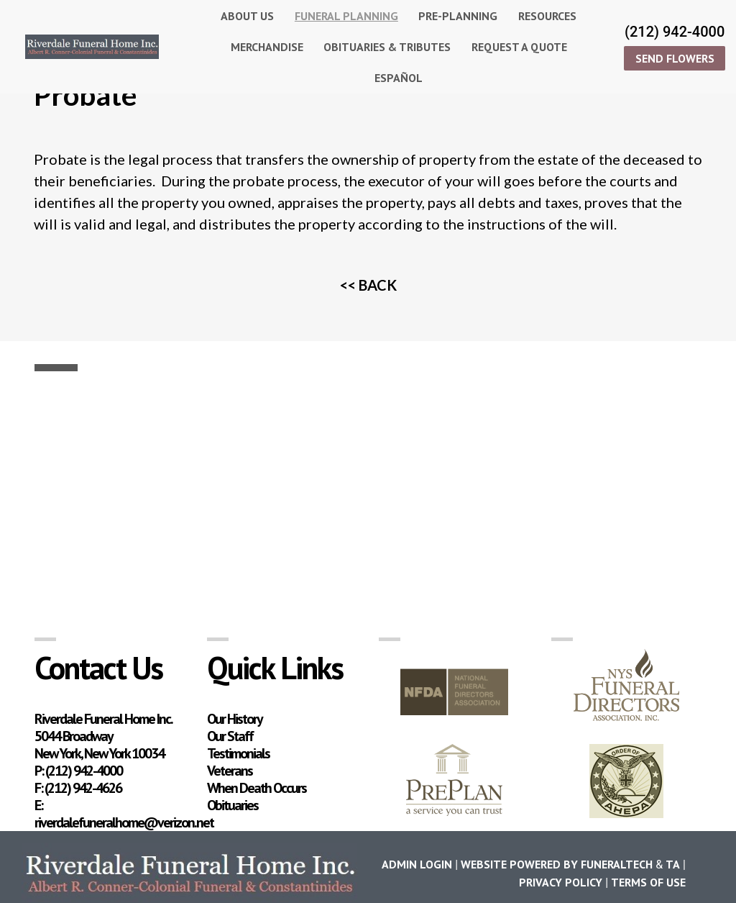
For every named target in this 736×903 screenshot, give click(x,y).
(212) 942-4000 (674, 31)
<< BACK (368, 285)
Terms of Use (648, 882)
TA (673, 864)
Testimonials (238, 753)
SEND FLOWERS (674, 58)
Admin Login (417, 864)
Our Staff (230, 736)
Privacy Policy (560, 882)
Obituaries (232, 805)
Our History (234, 718)
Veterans (229, 770)
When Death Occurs (256, 788)
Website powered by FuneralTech (557, 864)
